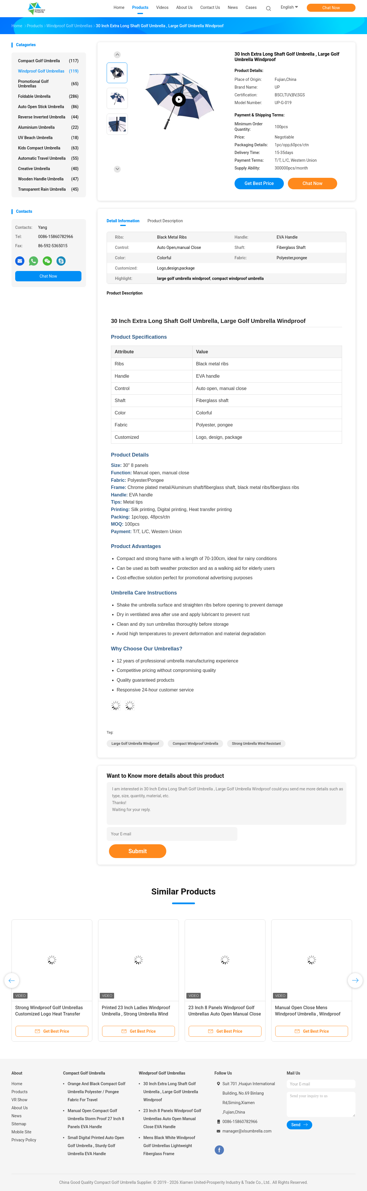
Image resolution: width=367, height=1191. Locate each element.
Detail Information (123, 221)
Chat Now (331, 7)
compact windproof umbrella (195, 744)
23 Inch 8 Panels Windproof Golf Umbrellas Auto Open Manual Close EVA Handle (224, 1014)
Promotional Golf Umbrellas (48, 83)
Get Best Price (259, 183)
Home (16, 1083)
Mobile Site (21, 1132)
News (16, 1116)
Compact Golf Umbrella (48, 61)
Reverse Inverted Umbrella (48, 117)
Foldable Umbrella (48, 96)
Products (19, 1091)
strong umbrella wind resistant (256, 744)
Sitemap (18, 1124)
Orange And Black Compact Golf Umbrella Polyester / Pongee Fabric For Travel (96, 1091)
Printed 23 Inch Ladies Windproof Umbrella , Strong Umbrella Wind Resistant (136, 1014)
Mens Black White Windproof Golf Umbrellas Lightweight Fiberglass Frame (169, 1145)
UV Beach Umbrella (48, 138)
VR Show (19, 1100)
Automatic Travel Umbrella (48, 158)
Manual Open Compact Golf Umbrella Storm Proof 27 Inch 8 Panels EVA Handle (96, 1118)
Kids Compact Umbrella (48, 148)
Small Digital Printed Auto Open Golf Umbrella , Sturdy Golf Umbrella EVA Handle (96, 1145)
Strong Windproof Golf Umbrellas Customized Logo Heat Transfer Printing (49, 1014)
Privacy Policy (23, 1140)
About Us (19, 1108)
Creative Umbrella (48, 168)
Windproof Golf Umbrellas (48, 71)
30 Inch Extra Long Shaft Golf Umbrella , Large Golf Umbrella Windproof (170, 1091)
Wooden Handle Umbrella (48, 179)
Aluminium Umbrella (48, 127)
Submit (137, 851)
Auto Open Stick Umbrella (48, 107)
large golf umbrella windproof (135, 744)
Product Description (165, 221)
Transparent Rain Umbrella (48, 189)
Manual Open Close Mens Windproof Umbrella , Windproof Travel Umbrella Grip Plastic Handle (311, 1014)
